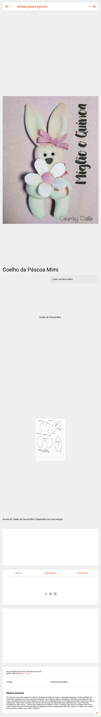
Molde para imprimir (32, 7)
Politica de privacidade (58, 682)
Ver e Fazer (26, 673)
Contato (9, 682)
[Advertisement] (50, 32)
